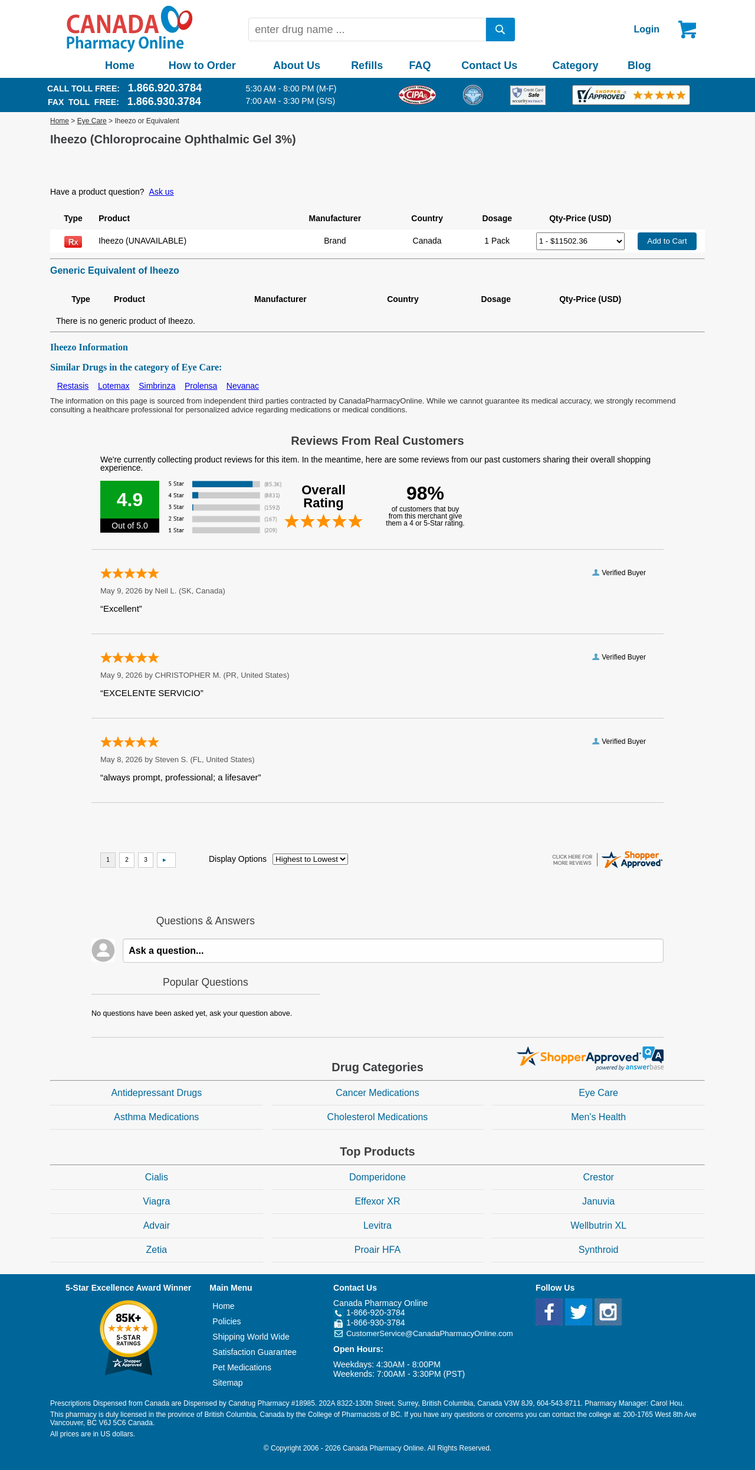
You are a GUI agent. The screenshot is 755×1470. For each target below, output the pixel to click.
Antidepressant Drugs (156, 1093)
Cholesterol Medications (377, 1117)
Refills (367, 65)
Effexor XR (377, 1201)
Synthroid (599, 1250)
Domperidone (377, 1177)
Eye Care (92, 121)
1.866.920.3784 (165, 88)
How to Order (202, 65)
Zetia (157, 1250)
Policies (226, 1321)
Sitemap (227, 1382)
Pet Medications (241, 1367)
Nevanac (242, 386)
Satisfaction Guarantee (254, 1352)
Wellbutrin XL (598, 1225)
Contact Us (489, 65)
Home (119, 65)
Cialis (156, 1177)
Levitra (377, 1225)
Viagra (156, 1201)
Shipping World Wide (250, 1336)
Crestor (598, 1177)
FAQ (420, 65)
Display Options (238, 859)
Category (576, 65)
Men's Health (598, 1117)
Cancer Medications (377, 1093)
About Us (296, 65)
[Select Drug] (580, 241)
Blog (639, 65)
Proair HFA (377, 1250)
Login (646, 29)
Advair (156, 1225)
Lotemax (114, 386)
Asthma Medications (156, 1117)
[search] (501, 29)
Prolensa (201, 386)
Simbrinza (157, 386)
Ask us (161, 191)
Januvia (598, 1201)
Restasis (73, 386)
